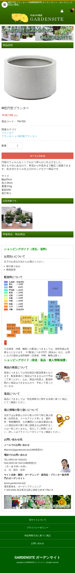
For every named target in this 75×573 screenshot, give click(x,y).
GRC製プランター (27, 136)
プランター (8, 132)
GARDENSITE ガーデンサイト (37, 557)
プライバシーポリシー (37, 527)
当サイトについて (37, 520)
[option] (37, 76)
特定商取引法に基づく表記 (38, 535)
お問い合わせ (37, 543)
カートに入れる (37, 156)
